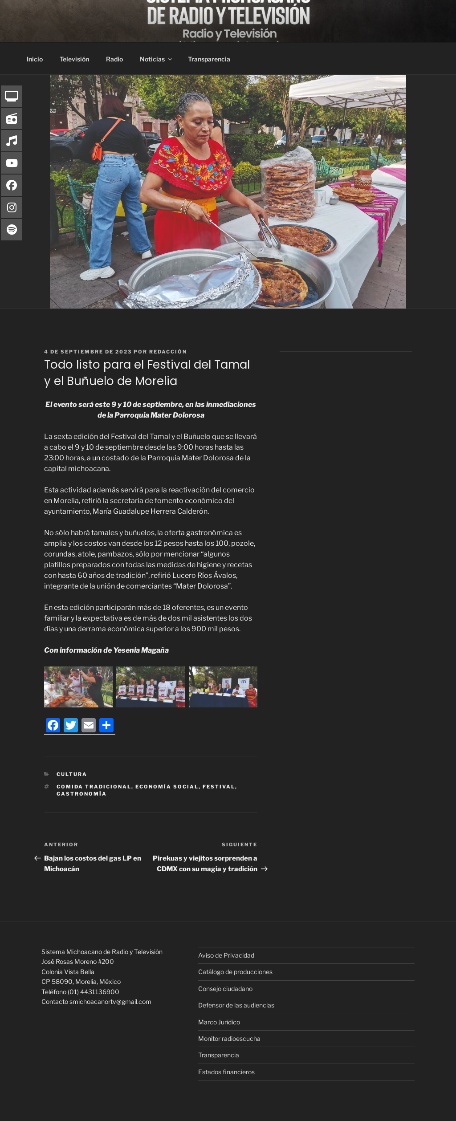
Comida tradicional (94, 787)
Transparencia (209, 59)
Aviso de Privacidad (226, 955)
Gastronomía (82, 794)
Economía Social (167, 787)
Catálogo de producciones (235, 971)
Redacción (168, 352)
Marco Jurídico (219, 1022)
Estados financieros (226, 1072)
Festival (219, 787)
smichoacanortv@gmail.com (110, 1001)
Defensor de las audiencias (236, 1005)
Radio (114, 59)
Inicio (35, 59)
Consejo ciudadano (225, 988)
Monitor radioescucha (229, 1038)
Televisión (74, 59)
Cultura (72, 774)
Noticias (156, 59)
